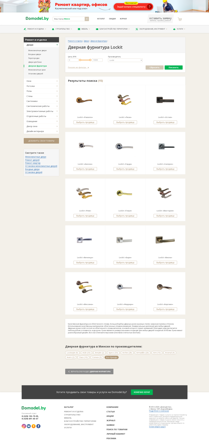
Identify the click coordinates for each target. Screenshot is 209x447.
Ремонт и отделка (35, 29)
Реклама (111, 438)
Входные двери (34, 54)
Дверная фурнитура (37, 66)
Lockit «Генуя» (125, 211)
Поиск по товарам (117, 429)
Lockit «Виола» (165, 257)
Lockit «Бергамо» (165, 304)
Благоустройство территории (113, 29)
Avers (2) (71, 357)
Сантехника (32, 101)
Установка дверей (35, 73)
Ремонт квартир (32, 163)
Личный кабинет (116, 434)
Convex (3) (97, 357)
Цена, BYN (72, 57)
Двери (30, 44)
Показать (174, 67)
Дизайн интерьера (35, 131)
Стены (29, 96)
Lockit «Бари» (125, 257)
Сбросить (155, 67)
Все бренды (172, 357)
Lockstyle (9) (72, 352)
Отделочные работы (36, 116)
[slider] (80, 60)
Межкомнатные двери (37, 50)
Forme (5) (157, 357)
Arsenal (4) (170, 352)
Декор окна (32, 126)
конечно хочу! (142, 392)
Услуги (179, 29)
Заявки (110, 425)
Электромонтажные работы (40, 111)
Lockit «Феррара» (125, 304)
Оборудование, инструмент (151, 29)
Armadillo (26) (142, 352)
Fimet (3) (145, 357)
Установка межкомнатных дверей (41, 166)
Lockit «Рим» (85, 211)
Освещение (32, 121)
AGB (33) (86, 352)
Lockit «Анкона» (85, 164)
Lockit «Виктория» (165, 211)
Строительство (62, 29)
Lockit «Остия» (165, 117)
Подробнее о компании (159, 411)
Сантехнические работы (38, 106)
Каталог (101, 19)
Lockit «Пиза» (125, 117)
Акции (110, 416)
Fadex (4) (132, 357)
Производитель (114, 57)
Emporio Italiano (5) (115, 357)
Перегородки (33, 58)
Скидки (112, 19)
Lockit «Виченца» (85, 257)
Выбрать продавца (85, 122)
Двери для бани (35, 62)
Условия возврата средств (157, 427)
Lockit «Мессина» (85, 304)
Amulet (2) (99, 352)
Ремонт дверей (32, 160)
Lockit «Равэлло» (85, 117)
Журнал (123, 19)
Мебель (84, 29)
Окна (29, 81)
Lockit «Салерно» (165, 164)
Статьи (111, 412)
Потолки (31, 86)
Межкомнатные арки (37, 70)
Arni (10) (157, 352)
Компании (112, 407)
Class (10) (83, 357)
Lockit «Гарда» (125, 164)
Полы (29, 91)
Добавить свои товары (41, 140)
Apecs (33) (113, 352)
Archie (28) (127, 352)
